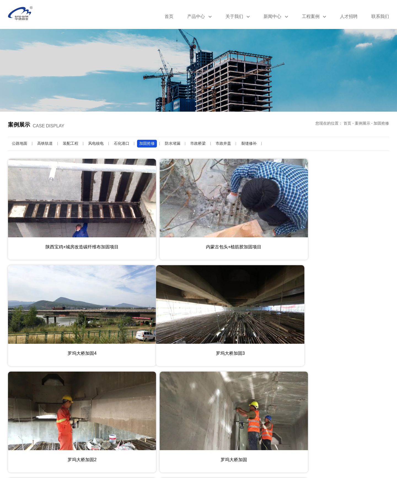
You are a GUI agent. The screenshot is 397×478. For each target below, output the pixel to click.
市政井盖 (223, 143)
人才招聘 (349, 16)
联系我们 (380, 16)
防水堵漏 (172, 143)
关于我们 (238, 16)
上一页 (175, 448)
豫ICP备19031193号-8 (233, 469)
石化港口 (121, 143)
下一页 (221, 448)
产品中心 (199, 16)
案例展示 (362, 123)
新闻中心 (276, 16)
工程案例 (314, 16)
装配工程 (70, 143)
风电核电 (96, 143)
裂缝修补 (249, 143)
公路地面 (19, 143)
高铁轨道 (45, 143)
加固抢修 (381, 123)
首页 (169, 16)
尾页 (241, 448)
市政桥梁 (198, 143)
